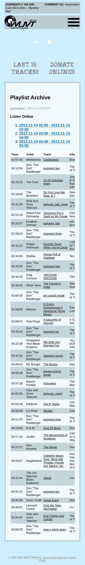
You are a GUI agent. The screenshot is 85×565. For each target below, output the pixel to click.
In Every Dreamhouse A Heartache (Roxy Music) (54, 309)
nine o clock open (54, 529)
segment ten (51, 491)
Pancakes (49, 383)
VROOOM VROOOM (49, 276)
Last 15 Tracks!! (25, 68)
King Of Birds (51, 428)
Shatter (48, 411)
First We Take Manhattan (52, 507)
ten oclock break (53, 295)
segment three (52, 233)
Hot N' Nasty (51, 404)
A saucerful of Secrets (52, 321)
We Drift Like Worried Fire (51, 343)
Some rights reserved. (55, 557)
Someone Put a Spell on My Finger (55, 214)
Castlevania (50, 159)
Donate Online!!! (62, 68)
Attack (47, 478)
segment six (51, 331)
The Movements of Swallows (55, 436)
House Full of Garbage (51, 256)
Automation (17, 108)
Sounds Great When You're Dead (55, 245)
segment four (51, 266)
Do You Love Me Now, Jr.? (54, 194)
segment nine (52, 419)
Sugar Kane (51, 500)
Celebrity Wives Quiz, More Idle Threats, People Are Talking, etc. (53, 461)
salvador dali (51, 223)
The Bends (50, 364)
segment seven (53, 355)
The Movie (50, 447)
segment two (51, 168)
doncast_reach (52, 393)
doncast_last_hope (55, 204)
